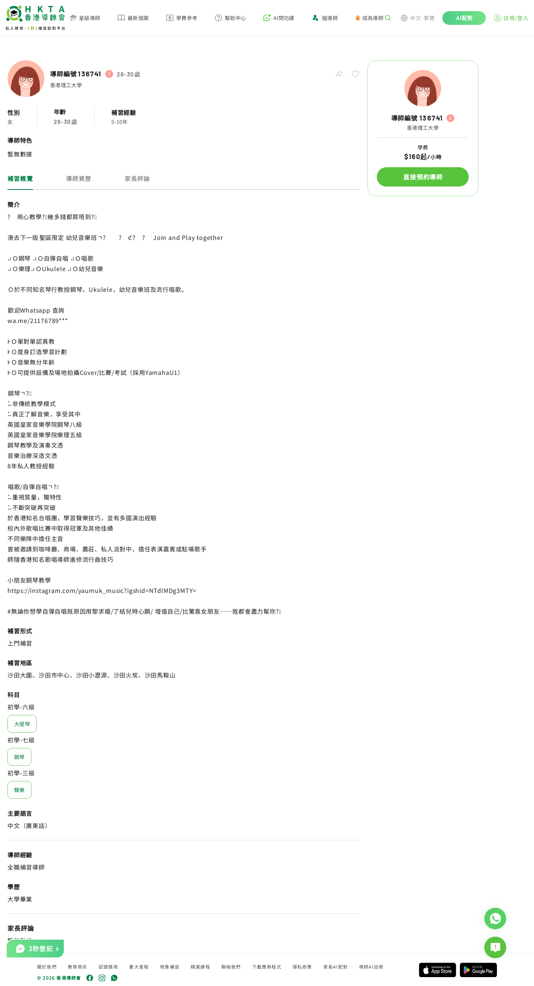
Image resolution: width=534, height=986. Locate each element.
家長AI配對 (335, 966)
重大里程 (139, 966)
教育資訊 (78, 966)
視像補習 (169, 966)
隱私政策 (302, 966)
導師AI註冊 (371, 966)
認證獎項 (108, 966)
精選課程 (200, 966)
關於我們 (47, 966)
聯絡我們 (231, 966)
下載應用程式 (266, 966)
